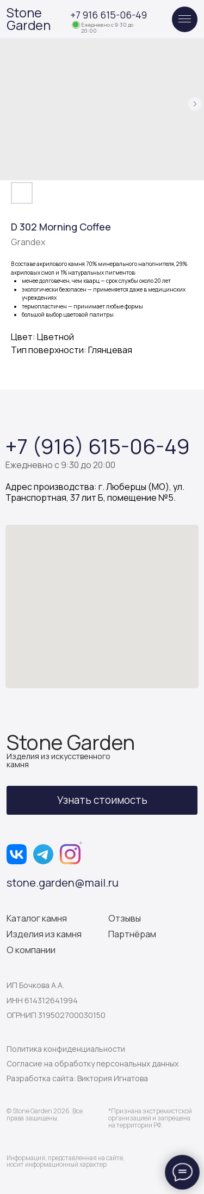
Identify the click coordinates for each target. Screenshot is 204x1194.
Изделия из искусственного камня (58, 760)
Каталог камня (37, 918)
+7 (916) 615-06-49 (97, 446)
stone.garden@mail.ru (63, 882)
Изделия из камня (44, 934)
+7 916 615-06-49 (108, 14)
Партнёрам (132, 934)
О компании (31, 950)
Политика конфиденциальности (66, 1049)
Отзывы (124, 918)
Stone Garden (29, 19)
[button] (102, 800)
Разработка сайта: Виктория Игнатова (77, 1078)
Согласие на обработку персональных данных (92, 1063)
